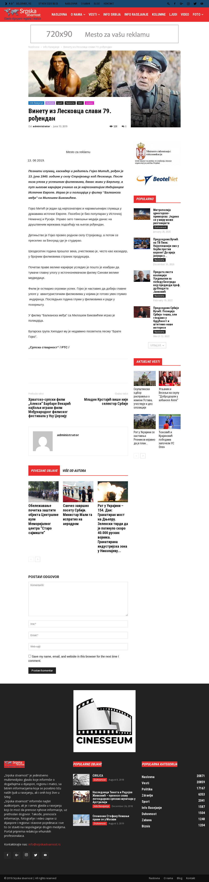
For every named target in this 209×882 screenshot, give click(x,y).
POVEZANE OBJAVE (44, 471)
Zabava (89, 102)
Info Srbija (112, 14)
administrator (41, 126)
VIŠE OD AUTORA (74, 471)
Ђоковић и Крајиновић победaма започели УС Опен (166, 440)
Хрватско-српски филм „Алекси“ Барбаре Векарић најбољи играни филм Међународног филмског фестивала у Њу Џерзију (49, 407)
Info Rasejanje (136, 14)
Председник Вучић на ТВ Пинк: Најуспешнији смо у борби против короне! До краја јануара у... (166, 247)
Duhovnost (160, 227)
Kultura (50, 102)
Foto (198, 14)
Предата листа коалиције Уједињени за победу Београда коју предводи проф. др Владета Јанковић (166, 281)
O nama (85, 3)
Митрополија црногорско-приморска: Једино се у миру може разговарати (166, 216)
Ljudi (173, 14)
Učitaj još (157, 345)
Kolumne (159, 14)
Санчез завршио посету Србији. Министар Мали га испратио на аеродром (77, 514)
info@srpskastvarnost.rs (44, 844)
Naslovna (71, 3)
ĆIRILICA (98, 775)
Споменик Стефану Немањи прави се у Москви (111, 817)
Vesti (94, 14)
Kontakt (109, 3)
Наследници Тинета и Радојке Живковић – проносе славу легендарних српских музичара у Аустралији (114, 797)
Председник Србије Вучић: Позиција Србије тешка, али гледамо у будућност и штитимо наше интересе (166, 317)
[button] (168, 3)
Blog (97, 3)
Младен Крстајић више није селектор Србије (106, 401)
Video (185, 14)
